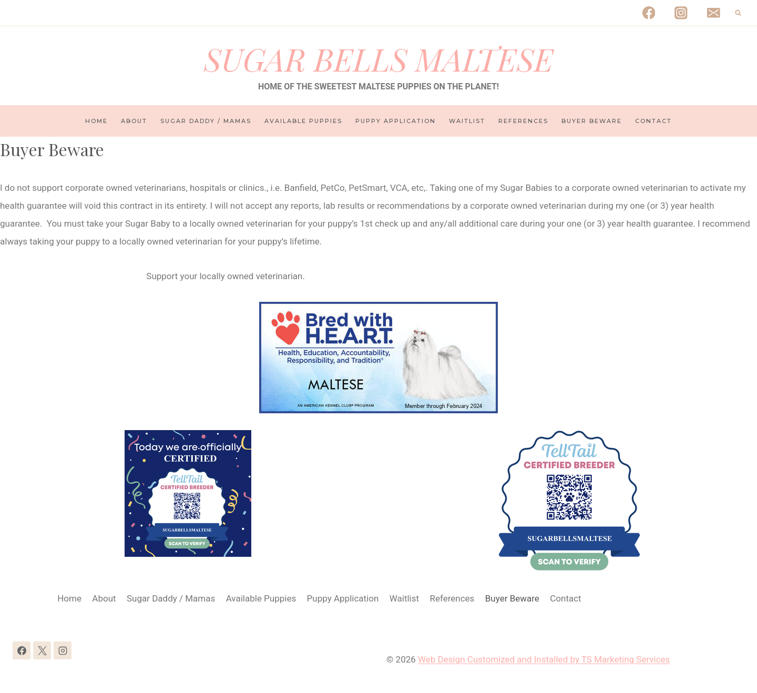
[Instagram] (681, 13)
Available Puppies (303, 121)
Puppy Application (395, 121)
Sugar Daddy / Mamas (205, 121)
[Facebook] (648, 13)
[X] (42, 650)
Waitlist (467, 121)
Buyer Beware (591, 121)
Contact (653, 121)
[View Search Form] (738, 13)
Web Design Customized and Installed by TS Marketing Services (544, 659)
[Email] (714, 13)
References (523, 121)
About (134, 121)
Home (96, 121)
